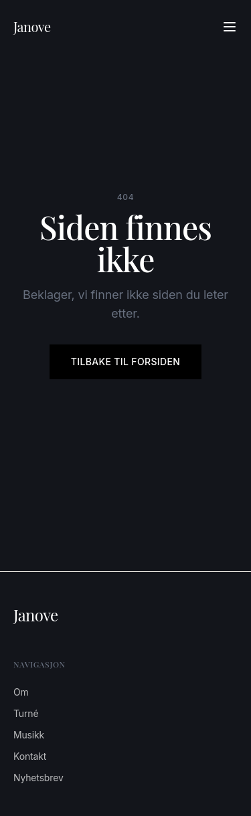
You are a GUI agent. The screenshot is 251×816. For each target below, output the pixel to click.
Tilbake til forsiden (125, 361)
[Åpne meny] (229, 26)
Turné (25, 713)
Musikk (28, 734)
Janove (32, 26)
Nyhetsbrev (38, 777)
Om (21, 692)
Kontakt (29, 756)
